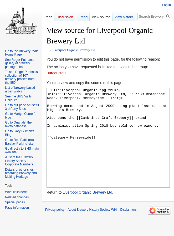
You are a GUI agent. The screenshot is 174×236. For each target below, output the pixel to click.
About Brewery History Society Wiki (92, 229)
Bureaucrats (56, 73)
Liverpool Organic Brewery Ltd (74, 50)
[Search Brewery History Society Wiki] (154, 16)
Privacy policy (54, 229)
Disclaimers (128, 229)
